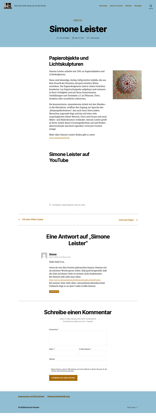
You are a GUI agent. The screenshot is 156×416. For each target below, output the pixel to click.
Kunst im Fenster (32, 410)
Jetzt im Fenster (116, 7)
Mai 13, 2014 (79, 41)
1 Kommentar (94, 41)
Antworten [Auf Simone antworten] (54, 294)
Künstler (128, 7)
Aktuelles (138, 7)
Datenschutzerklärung (62, 399)
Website (52, 362)
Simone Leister (80, 208)
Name (52, 352)
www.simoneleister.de (60, 141)
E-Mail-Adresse (85, 352)
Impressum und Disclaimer (32, 399)
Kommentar (54, 332)
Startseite (103, 7)
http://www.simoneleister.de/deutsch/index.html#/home (76, 283)
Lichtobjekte (56, 208)
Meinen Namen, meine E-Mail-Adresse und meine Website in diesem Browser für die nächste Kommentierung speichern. (79, 373)
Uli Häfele (65, 41)
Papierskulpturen (68, 208)
